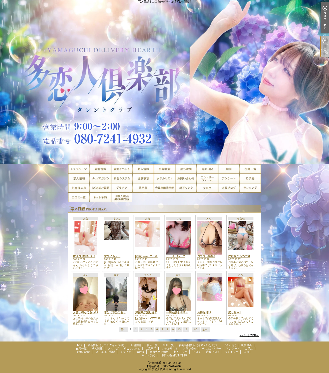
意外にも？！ (112, 256)
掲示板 (143, 188)
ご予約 (250, 178)
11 (185, 329)
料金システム (121, 178)
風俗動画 (228, 169)
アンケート (228, 178)
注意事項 (143, 178)
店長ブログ (228, 188)
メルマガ (100, 178)
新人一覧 (143, 169)
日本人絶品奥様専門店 (121, 197)
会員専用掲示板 (164, 188)
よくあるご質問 (100, 188)
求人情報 (79, 178)
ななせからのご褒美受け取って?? (249, 256)
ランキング (250, 188)
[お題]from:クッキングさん (151, 256)
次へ (205, 329)
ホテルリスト (164, 178)
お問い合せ (186, 178)
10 (179, 329)
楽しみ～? (234, 312)
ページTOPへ (250, 335)
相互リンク (186, 188)
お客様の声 (79, 188)
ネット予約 (100, 197)
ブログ (207, 188)
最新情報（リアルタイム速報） (100, 169)
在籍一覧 (250, 169)
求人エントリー (207, 178)
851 (196, 329)
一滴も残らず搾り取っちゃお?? (185, 312)
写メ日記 (207, 169)
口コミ (79, 197)
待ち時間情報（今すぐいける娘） (186, 169)
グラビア (121, 188)
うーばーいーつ (175, 256)
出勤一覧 (164, 169)
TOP (79, 169)
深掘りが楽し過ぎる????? (151, 312)
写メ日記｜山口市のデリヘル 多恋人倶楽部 (164, 82)
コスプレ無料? (206, 256)
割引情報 (121, 169)
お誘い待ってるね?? (85, 312)
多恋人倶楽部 (160, 369)
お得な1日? (204, 312)
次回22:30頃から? (84, 256)
